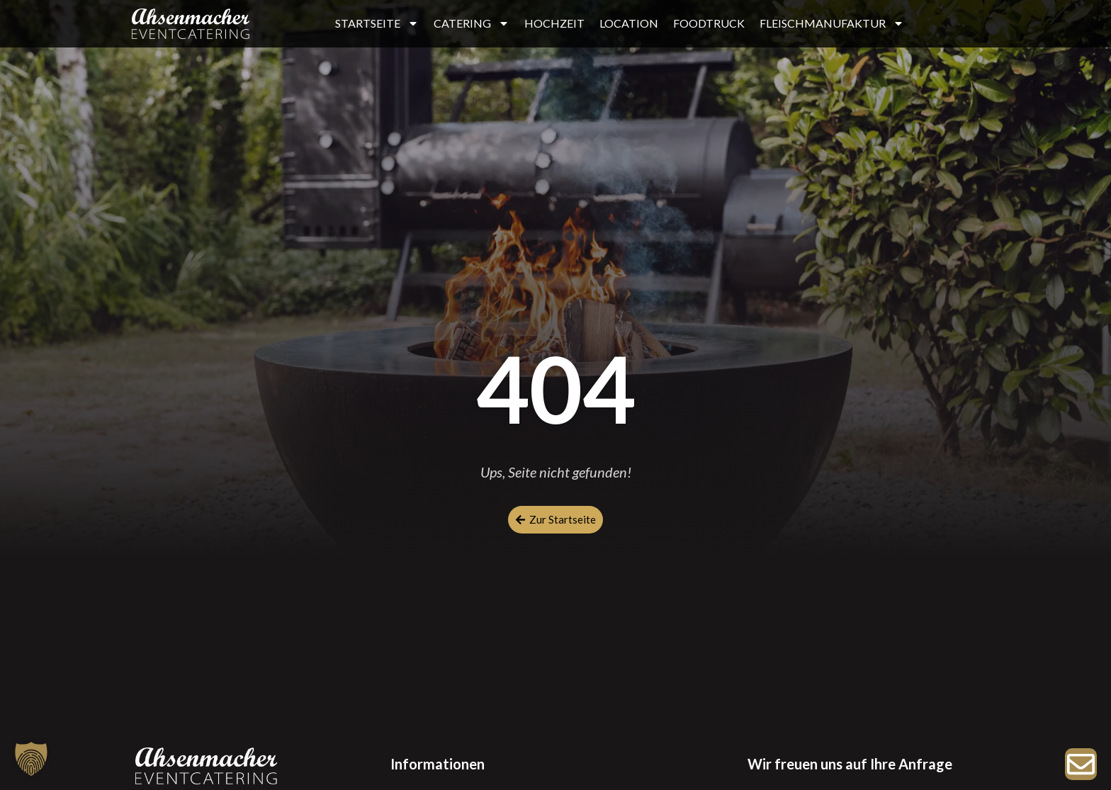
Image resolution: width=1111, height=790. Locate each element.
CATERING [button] (471, 23)
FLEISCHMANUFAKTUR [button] (832, 23)
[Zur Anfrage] (1081, 764)
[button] (31, 759)
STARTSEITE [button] (377, 23)
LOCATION (628, 23)
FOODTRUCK (709, 23)
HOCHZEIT (554, 23)
